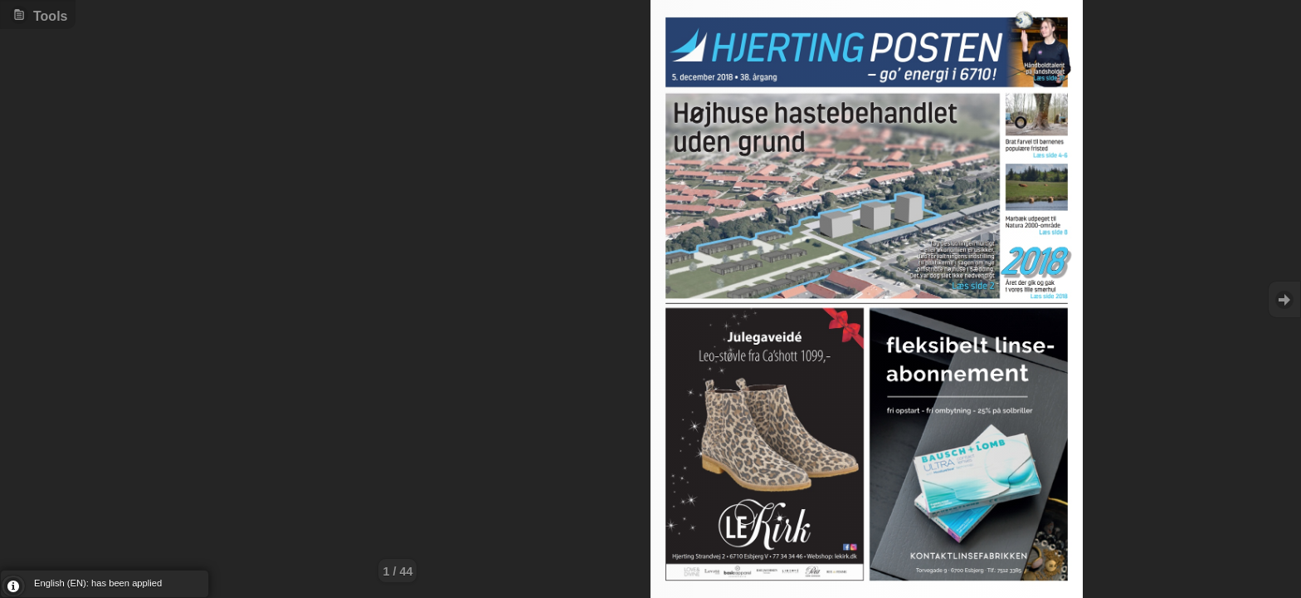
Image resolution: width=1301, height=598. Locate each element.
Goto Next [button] (1284, 299)
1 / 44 (397, 571)
